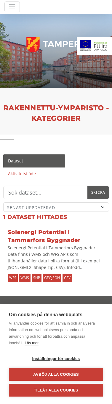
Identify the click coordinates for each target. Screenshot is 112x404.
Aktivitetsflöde (22, 173)
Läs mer (32, 343)
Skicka (98, 192)
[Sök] (45, 192)
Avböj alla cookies (56, 374)
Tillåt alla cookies (56, 390)
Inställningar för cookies (56, 358)
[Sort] (56, 207)
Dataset (15, 161)
